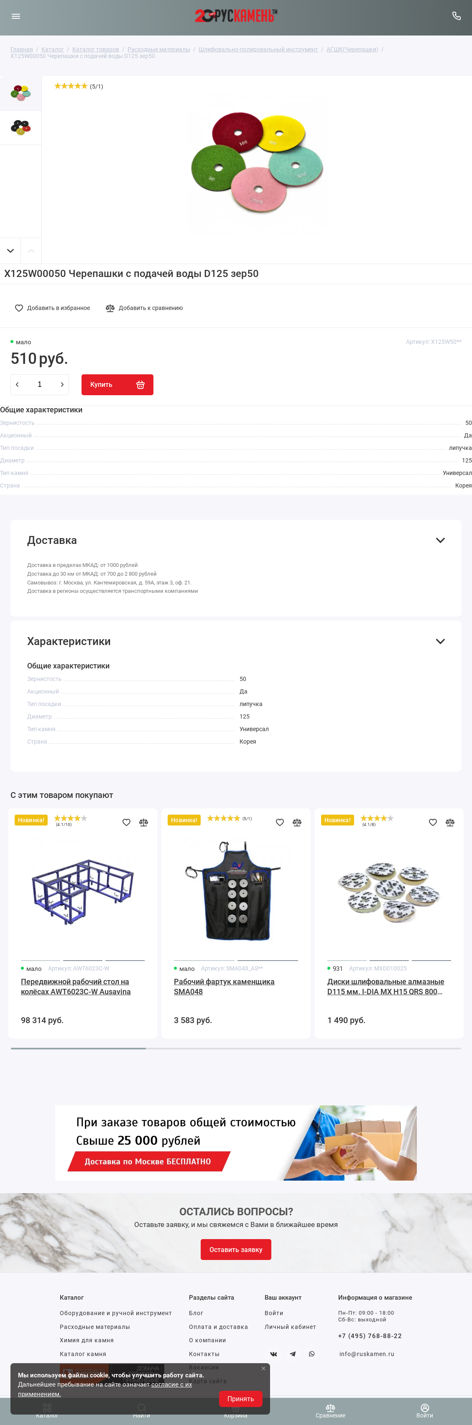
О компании (207, 1340)
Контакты (204, 1354)
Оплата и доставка (218, 1326)
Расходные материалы (95, 1326)
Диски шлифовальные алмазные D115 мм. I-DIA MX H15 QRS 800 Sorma (385, 987)
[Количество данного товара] (39, 384)
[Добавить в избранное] (55, 308)
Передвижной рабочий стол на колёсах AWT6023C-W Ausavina (76, 986)
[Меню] (15, 15)
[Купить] (117, 384)
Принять (240, 1399)
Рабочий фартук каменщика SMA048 (224, 986)
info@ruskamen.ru (367, 1354)
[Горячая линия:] (456, 15)
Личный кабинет (290, 1326)
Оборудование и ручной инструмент (116, 1313)
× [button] (263, 1368)
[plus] (62, 385)
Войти (274, 1313)
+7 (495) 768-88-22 (370, 1336)
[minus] (17, 385)
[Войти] (425, 1411)
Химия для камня (87, 1340)
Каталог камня (83, 1354)
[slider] (71, 85)
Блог (196, 1313)
